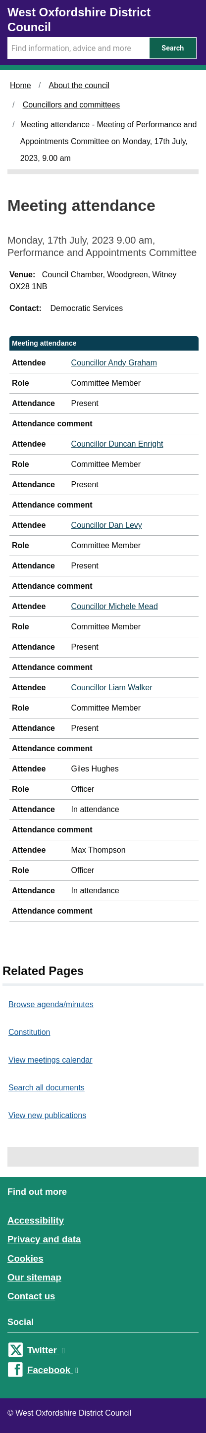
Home (20, 85)
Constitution (29, 1032)
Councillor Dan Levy (106, 525)
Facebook (52, 1370)
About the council (79, 85)
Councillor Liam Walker (112, 687)
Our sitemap (34, 1277)
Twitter (46, 1350)
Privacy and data (44, 1239)
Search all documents (46, 1087)
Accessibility (35, 1220)
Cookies (25, 1258)
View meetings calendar (50, 1060)
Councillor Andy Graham (114, 362)
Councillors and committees (71, 105)
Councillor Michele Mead (114, 606)
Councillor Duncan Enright (117, 444)
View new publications (47, 1115)
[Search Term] (78, 48)
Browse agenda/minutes (51, 1004)
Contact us (31, 1296)
